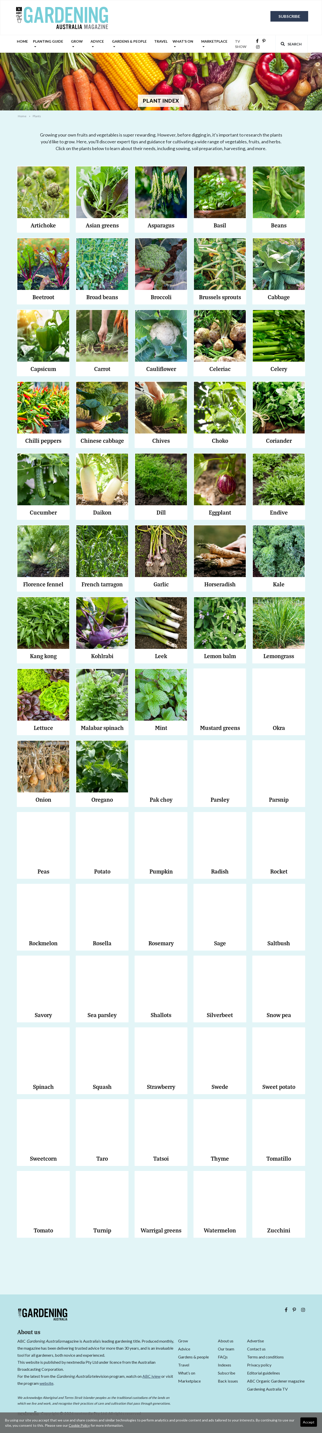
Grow (77, 44)
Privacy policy (259, 1364)
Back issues (228, 1381)
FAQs (223, 1356)
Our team (226, 1348)
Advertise (255, 1340)
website (46, 1383)
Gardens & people (129, 44)
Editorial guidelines (263, 1372)
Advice (97, 44)
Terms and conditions (265, 1356)
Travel (161, 41)
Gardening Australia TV (267, 1389)
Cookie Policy (79, 1425)
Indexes (224, 1364)
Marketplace (214, 44)
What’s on (183, 44)
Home (22, 41)
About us (225, 1340)
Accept (308, 1422)
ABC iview (151, 1376)
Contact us (256, 1348)
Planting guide (48, 44)
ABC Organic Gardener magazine (276, 1381)
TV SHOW (241, 44)
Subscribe (289, 16)
